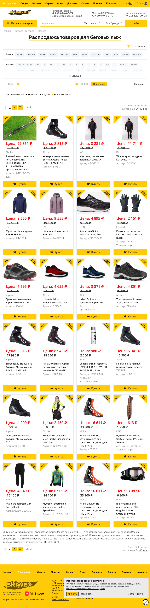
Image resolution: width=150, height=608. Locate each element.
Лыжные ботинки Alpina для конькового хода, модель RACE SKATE (56, 367)
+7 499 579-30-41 (102, 15)
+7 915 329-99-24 (136, 15)
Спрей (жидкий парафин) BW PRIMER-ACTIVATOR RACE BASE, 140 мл (93, 367)
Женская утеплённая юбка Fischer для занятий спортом (56, 439)
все (145, 108)
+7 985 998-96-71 (62, 13)
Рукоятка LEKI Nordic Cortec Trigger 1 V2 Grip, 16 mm (129, 439)
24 (137, 108)
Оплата (85, 3)
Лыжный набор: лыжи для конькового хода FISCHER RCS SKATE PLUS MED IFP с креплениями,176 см (20, 163)
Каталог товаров (24, 31)
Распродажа (10, 3)
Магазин (36, 3)
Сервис (49, 3)
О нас (60, 3)
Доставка (72, 3)
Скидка (24, 3)
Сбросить (139, 84)
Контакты (111, 3)
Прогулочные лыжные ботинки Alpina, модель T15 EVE (129, 367)
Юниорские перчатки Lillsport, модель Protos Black (129, 234)
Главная (7, 31)
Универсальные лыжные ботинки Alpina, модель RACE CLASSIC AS (56, 159)
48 (140, 108)
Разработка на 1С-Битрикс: (23, 599)
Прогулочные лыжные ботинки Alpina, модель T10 (19, 439)
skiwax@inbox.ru (60, 599)
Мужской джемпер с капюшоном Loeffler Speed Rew (54, 507)
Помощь (97, 3)
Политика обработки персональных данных (85, 589)
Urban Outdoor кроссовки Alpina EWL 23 (92, 302)
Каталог (7, 572)
